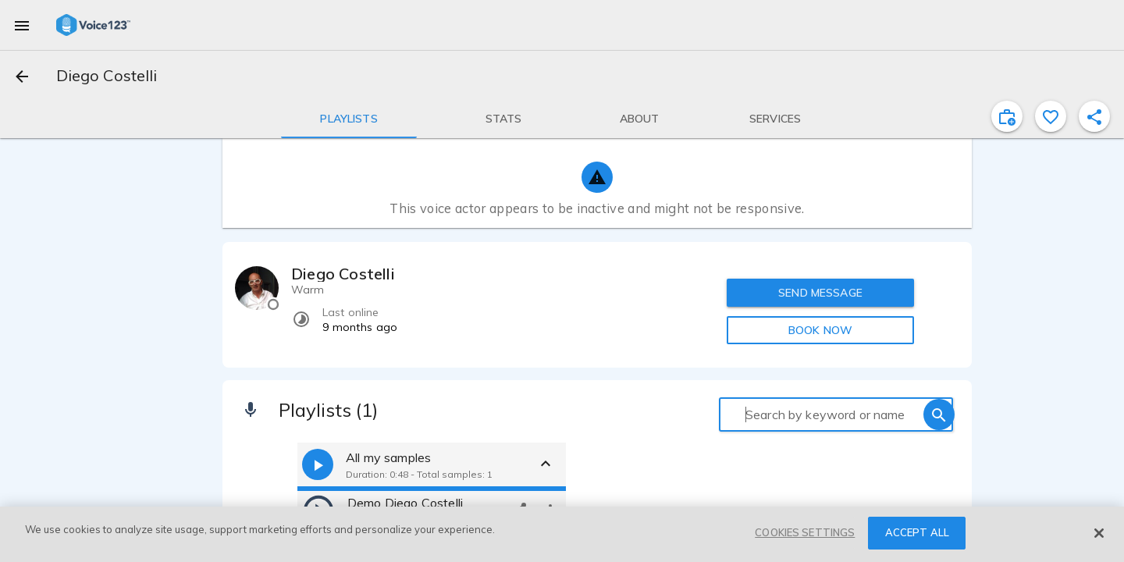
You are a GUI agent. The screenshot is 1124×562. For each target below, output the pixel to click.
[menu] (21, 25)
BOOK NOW (820, 330)
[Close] (1099, 533)
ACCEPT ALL (917, 532)
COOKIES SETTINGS (805, 532)
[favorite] (1050, 116)
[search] (939, 414)
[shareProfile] (1094, 116)
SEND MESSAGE (820, 293)
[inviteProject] (1007, 116)
